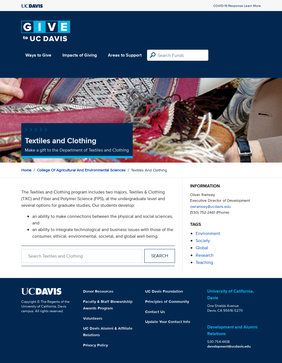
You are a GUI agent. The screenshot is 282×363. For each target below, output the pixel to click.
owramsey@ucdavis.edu (210, 206)
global (202, 248)
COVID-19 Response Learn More (237, 5)
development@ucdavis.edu (229, 346)
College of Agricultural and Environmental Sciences (81, 170)
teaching (204, 262)
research (205, 255)
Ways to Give (38, 55)
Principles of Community (167, 301)
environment (208, 233)
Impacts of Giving (79, 55)
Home (26, 170)
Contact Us (155, 311)
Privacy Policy (95, 345)
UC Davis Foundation (164, 291)
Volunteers (92, 318)
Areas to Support (125, 55)
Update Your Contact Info (167, 321)
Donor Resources (98, 291)
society (203, 240)
